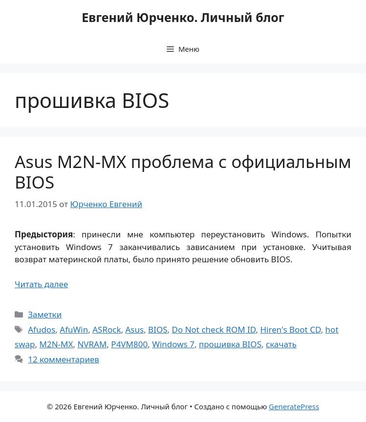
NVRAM (92, 344)
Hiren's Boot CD (290, 329)
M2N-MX (56, 344)
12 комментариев (63, 359)
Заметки (45, 314)
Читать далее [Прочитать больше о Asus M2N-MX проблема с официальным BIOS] (41, 284)
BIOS (157, 329)
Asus (134, 329)
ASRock (106, 329)
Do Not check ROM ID (214, 329)
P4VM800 (129, 344)
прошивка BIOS (230, 344)
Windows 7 (173, 344)
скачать (281, 344)
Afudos (41, 329)
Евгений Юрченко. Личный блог (183, 17)
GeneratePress (294, 406)
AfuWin (74, 329)
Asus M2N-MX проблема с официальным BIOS (183, 171)
